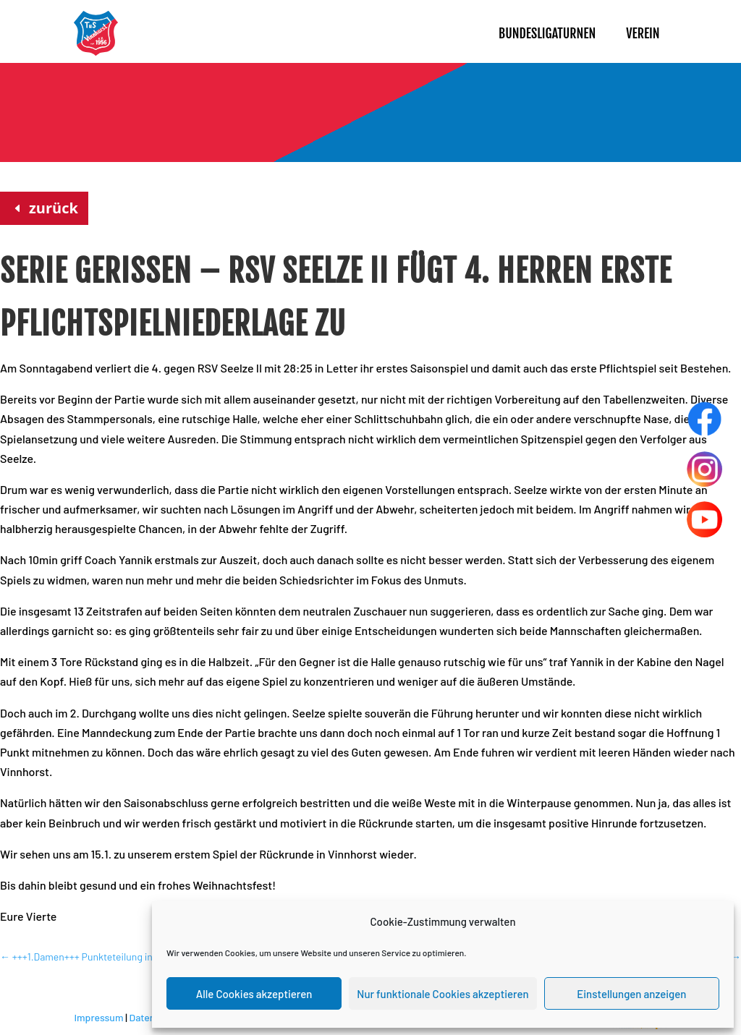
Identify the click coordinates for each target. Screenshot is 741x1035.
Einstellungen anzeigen (631, 993)
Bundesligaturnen (547, 33)
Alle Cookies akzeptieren (254, 993)
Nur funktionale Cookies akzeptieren (442, 993)
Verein (642, 33)
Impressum (98, 1017)
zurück (53, 208)
